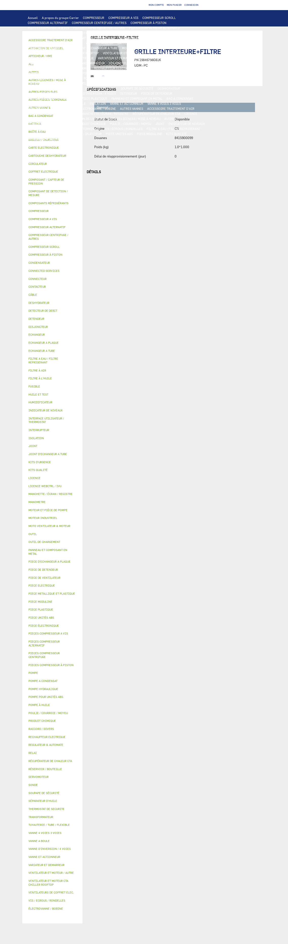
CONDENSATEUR (161, 63)
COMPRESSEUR (93, 17)
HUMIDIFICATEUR (64, 113)
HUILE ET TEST (148, 78)
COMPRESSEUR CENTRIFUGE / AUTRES (99, 22)
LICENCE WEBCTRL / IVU (45, 118)
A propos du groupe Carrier (60, 17)
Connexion (191, 5)
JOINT (159, 123)
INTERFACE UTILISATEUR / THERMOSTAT (57, 38)
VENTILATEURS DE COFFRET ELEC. (52, 68)
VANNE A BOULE (64, 108)
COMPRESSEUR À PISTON (148, 22)
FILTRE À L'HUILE (40, 83)
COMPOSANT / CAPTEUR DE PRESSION (54, 88)
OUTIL (60, 134)
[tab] (52, 148)
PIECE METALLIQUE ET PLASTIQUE (52, 98)
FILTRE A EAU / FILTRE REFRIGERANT (174, 128)
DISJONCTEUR (119, 63)
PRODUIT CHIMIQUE (91, 123)
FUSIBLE (140, 63)
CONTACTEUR (151, 58)
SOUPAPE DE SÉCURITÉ (137, 88)
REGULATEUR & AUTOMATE (138, 38)
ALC (89, 43)
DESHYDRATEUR (168, 88)
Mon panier (174, 5)
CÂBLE (32, 63)
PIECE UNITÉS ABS (119, 134)
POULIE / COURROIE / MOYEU (130, 123)
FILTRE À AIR (37, 113)
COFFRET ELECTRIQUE (57, 63)
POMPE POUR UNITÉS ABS (116, 78)
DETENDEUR (128, 93)
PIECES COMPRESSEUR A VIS (48, 28)
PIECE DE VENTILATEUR (45, 58)
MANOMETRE (37, 139)
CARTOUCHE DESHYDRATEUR (48, 93)
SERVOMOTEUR (38, 108)
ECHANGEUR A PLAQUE (152, 43)
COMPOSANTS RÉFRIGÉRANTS (140, 83)
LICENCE (190, 113)
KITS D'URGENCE (40, 134)
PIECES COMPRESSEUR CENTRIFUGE (99, 28)
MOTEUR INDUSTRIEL (171, 53)
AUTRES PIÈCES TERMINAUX (79, 128)
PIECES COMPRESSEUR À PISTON (51, 33)
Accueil (33, 17)
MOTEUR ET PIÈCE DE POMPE (72, 78)
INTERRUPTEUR (189, 58)
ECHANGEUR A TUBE (186, 43)
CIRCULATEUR (38, 78)
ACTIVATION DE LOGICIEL (86, 118)
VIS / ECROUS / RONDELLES (123, 128)
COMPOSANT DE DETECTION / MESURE (55, 43)
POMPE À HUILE (103, 83)
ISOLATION (98, 103)
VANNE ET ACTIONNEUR (126, 103)
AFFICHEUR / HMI (102, 38)
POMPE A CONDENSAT (170, 73)
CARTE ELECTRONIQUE (134, 33)
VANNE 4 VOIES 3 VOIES (164, 103)
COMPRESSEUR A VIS (123, 17)
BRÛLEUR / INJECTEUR (85, 134)
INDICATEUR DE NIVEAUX (186, 123)
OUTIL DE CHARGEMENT (179, 38)
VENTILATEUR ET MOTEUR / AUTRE (127, 53)
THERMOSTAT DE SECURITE (47, 73)
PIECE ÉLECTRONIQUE (43, 625)
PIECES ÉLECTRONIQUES (96, 33)
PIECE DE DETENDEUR (156, 93)
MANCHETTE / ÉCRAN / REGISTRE (105, 113)
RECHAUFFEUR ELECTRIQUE (114, 68)
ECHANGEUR (104, 43)
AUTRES (170, 118)
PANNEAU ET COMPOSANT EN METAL (137, 98)
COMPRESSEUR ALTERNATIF (48, 22)
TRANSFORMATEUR (91, 63)
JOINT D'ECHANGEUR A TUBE (97, 48)
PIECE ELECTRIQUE (80, 58)
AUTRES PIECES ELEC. (86, 73)
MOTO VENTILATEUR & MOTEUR (144, 48)
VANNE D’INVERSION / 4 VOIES (94, 93)
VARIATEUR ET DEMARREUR (117, 58)
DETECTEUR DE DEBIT (101, 88)
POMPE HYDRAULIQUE (135, 73)
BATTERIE (124, 43)
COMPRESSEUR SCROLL (159, 17)
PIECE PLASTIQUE (94, 98)
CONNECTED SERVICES (178, 68)
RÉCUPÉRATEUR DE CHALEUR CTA (156, 113)
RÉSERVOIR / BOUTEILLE (68, 103)
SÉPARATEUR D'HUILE (72, 83)
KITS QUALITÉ (176, 134)
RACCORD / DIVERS (41, 128)
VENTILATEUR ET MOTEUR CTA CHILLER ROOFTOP (63, 53)
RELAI (169, 58)
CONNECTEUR (148, 68)
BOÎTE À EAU (37, 103)
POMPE (111, 73)
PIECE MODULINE (149, 134)
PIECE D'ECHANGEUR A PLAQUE (50, 48)
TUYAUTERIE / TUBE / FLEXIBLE (50, 123)
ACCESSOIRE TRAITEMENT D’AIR (171, 108)
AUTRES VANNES (131, 108)
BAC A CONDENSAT (180, 98)
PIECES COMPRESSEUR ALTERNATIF (155, 28)
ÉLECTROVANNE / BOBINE (98, 108)
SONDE (85, 68)
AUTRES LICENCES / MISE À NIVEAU (134, 118)
